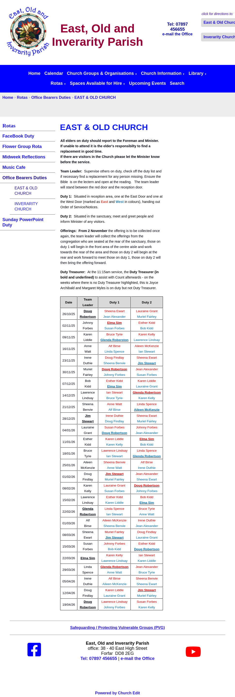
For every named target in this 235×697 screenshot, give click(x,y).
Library (196, 73)
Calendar (53, 73)
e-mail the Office (137, 658)
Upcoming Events (147, 83)
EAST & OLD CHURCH (95, 97)
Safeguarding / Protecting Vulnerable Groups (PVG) (117, 628)
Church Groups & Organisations (100, 73)
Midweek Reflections (23, 157)
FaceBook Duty (18, 136)
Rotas (57, 83)
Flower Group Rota (22, 146)
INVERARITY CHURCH (26, 206)
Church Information (161, 73)
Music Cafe (13, 167)
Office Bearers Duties (51, 97)
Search (177, 83)
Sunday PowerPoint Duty (22, 222)
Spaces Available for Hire (96, 83)
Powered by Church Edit (117, 693)
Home (34, 73)
